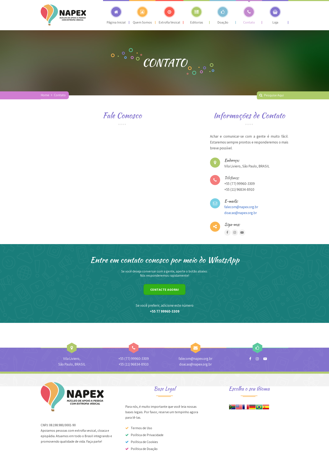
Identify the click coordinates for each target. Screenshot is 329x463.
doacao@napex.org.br (240, 212)
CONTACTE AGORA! (164, 289)
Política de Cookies (144, 442)
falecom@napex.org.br (241, 207)
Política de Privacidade (147, 435)
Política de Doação (144, 449)
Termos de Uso (141, 428)
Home (45, 95)
